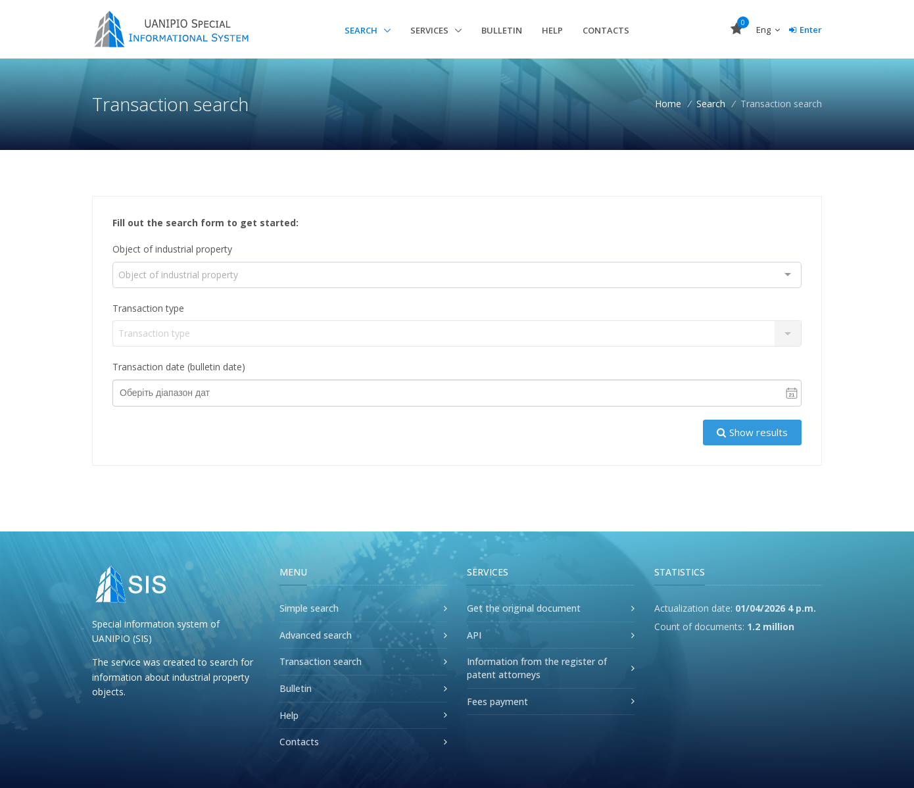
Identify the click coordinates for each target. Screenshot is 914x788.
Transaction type (148, 308)
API (474, 635)
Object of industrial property (172, 249)
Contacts (606, 30)
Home (668, 103)
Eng (768, 30)
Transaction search (320, 661)
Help (552, 30)
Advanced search (315, 635)
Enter (805, 30)
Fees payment (497, 701)
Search (362, 30)
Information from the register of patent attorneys (537, 668)
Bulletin (501, 30)
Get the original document (524, 608)
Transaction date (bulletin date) (178, 366)
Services (430, 30)
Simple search (309, 608)
